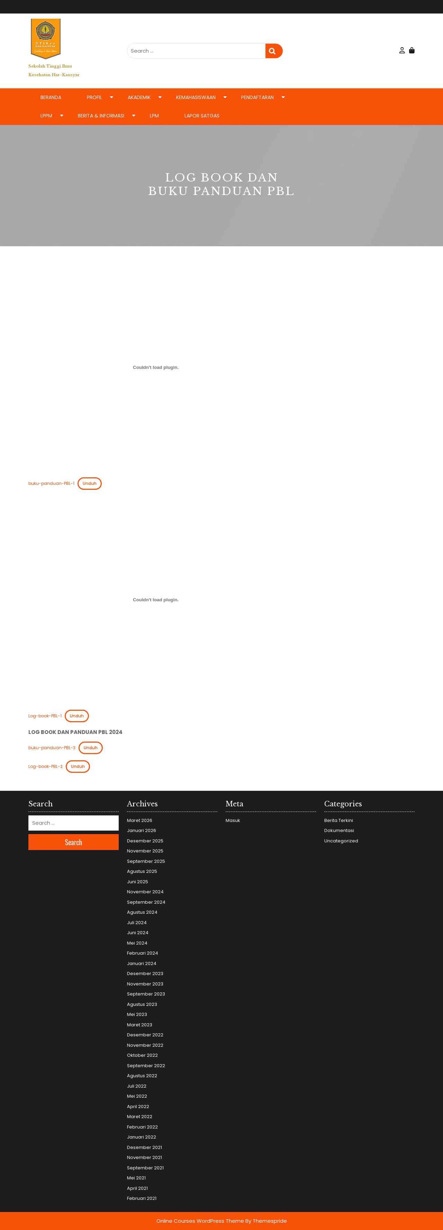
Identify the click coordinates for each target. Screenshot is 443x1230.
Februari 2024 (142, 953)
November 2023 (145, 984)
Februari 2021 (141, 1198)
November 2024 (145, 891)
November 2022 (145, 1045)
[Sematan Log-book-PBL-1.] (155, 600)
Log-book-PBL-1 (45, 716)
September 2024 (146, 902)
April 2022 (138, 1106)
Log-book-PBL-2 (45, 766)
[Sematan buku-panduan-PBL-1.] (155, 367)
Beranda (50, 97)
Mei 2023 (137, 1014)
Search (274, 51)
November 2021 (144, 1157)
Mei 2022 (137, 1096)
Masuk (233, 820)
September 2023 (146, 994)
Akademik (139, 97)
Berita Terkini (338, 820)
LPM (154, 115)
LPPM (46, 115)
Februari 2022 (142, 1127)
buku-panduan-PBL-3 (51, 748)
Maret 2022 (139, 1116)
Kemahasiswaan (196, 97)
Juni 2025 (137, 881)
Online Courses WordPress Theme (200, 1220)
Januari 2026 (141, 830)
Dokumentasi (339, 830)
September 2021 (145, 1168)
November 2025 (145, 851)
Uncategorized (341, 841)
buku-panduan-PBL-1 (51, 483)
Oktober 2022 (142, 1055)
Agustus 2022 (142, 1075)
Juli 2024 (137, 922)
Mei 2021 (136, 1178)
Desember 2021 (144, 1147)
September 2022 (146, 1065)
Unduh (90, 483)
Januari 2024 (141, 963)
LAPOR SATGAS (201, 115)
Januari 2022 (141, 1137)
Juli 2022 (136, 1086)
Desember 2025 (145, 841)
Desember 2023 (145, 973)
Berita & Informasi (101, 115)
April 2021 (137, 1188)
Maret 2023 (139, 1024)
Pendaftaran (257, 97)
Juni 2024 (137, 932)
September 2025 (146, 861)
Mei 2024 (137, 943)
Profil (94, 97)
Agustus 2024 (142, 912)
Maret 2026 (139, 820)
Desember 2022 (145, 1035)
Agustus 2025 (142, 871)
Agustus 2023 (142, 1004)
